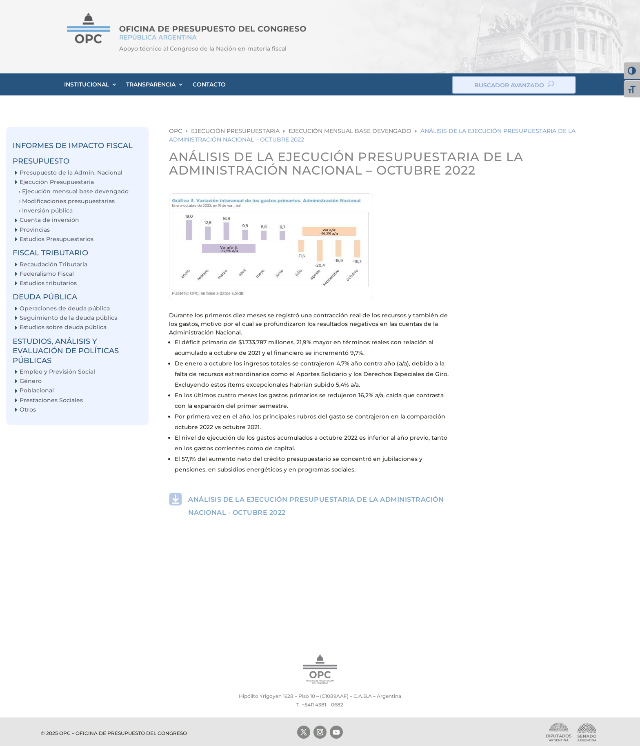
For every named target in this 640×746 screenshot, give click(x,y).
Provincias (35, 230)
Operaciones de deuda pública (65, 308)
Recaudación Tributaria (53, 264)
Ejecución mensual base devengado (75, 191)
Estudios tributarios (48, 283)
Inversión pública (47, 211)
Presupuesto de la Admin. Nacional (71, 173)
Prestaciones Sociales (51, 400)
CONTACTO (209, 84)
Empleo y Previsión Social (57, 372)
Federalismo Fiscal (47, 274)
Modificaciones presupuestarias (68, 201)
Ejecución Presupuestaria (57, 182)
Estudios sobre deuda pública (63, 327)
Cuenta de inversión (49, 220)
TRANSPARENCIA (151, 84)
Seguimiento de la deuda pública (69, 318)
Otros (28, 410)
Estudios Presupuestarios (56, 239)
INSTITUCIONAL (86, 84)
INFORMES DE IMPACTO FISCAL (73, 145)
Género (31, 381)
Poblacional (37, 390)
